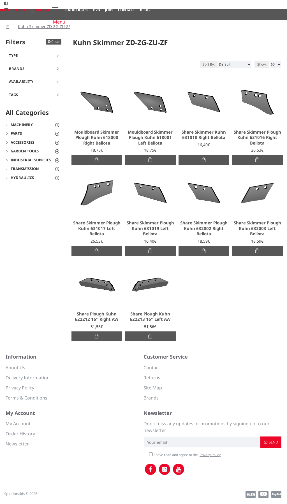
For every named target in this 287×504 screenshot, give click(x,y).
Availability (21, 81)
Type (13, 55)
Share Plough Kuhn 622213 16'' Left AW (150, 316)
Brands (16, 68)
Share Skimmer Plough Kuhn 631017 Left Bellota (97, 228)
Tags (13, 94)
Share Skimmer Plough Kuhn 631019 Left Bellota (150, 228)
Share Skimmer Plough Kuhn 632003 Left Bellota (257, 228)
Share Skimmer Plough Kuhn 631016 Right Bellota (257, 137)
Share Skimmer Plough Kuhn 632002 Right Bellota (204, 228)
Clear (55, 41)
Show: (262, 64)
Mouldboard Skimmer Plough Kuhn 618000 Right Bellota (96, 137)
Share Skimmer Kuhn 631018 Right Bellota (204, 134)
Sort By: (209, 64)
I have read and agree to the (185, 454)
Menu (59, 22)
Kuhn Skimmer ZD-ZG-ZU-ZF (44, 26)
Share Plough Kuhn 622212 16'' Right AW (97, 316)
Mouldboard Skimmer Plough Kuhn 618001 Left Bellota (150, 137)
